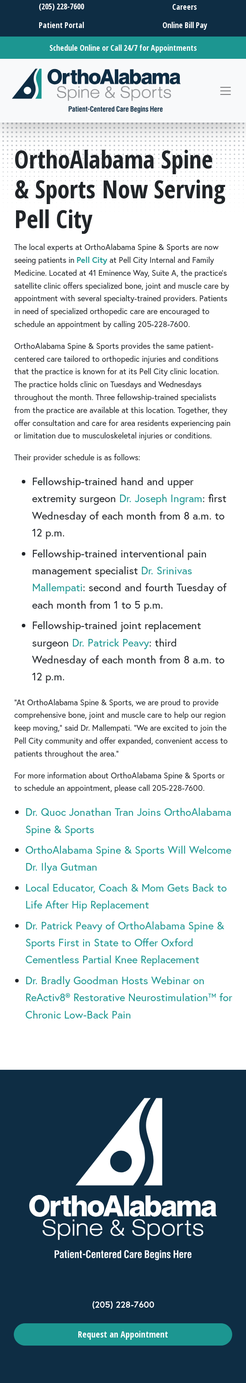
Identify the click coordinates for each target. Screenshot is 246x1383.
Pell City (92, 259)
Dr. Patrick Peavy (110, 642)
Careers (184, 6)
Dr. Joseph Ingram (160, 498)
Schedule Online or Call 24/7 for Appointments (123, 47)
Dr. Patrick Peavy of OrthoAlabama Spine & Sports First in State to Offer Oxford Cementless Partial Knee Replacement (124, 942)
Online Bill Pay (184, 25)
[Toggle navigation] (225, 91)
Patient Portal (61, 25)
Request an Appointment (123, 1334)
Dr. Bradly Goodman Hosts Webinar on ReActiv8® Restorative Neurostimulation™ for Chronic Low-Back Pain (128, 997)
